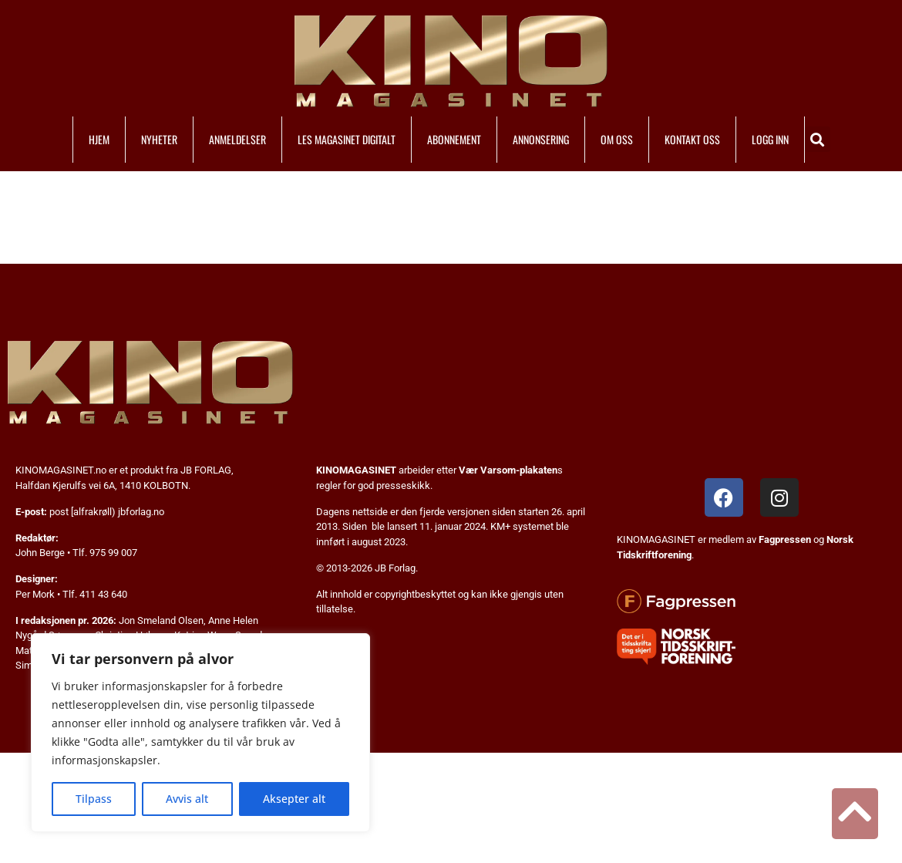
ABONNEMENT (454, 139)
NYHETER (159, 139)
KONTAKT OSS (692, 139)
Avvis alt (187, 798)
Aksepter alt (294, 798)
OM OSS (617, 139)
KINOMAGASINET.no (60, 470)
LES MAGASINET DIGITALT (346, 139)
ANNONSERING (541, 139)
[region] (200, 732)
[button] (817, 139)
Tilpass (94, 798)
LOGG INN (770, 139)
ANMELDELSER (237, 139)
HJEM (99, 139)
